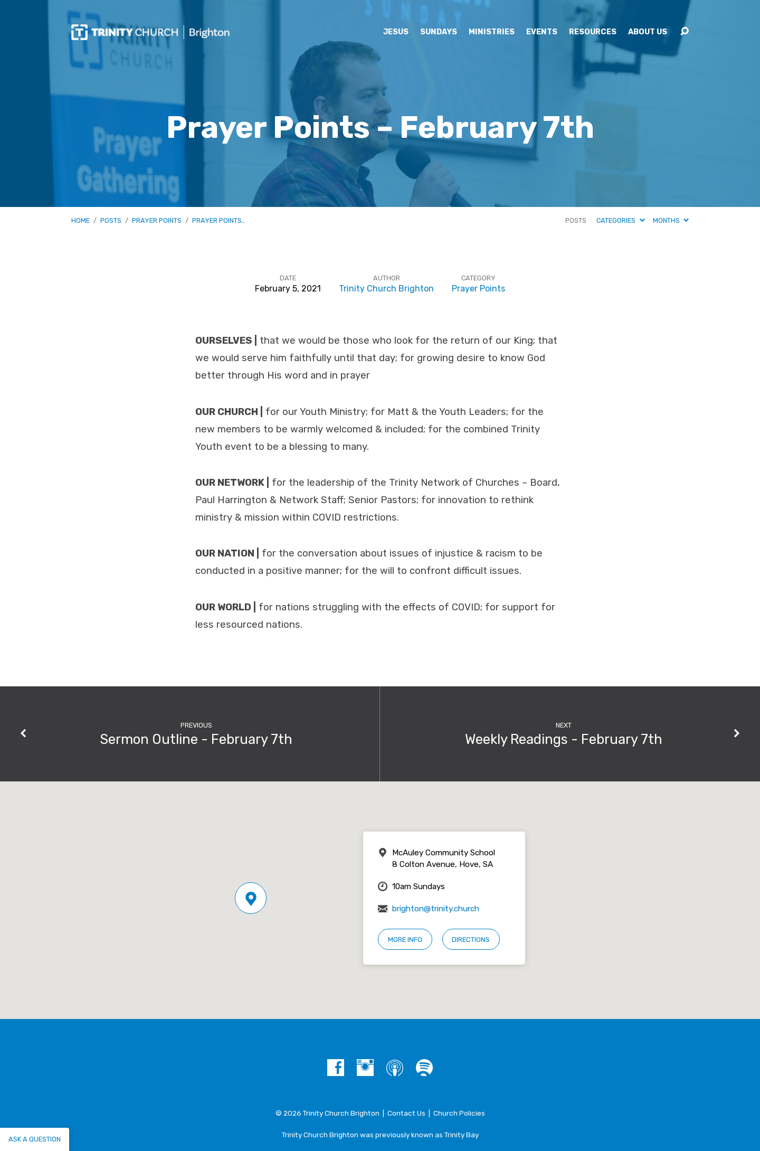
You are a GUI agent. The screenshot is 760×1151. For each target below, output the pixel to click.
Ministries (492, 32)
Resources (592, 32)
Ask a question (34, 1139)
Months (671, 220)
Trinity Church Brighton (386, 289)
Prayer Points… (218, 220)
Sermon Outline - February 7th (196, 739)
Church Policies (459, 1113)
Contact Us (406, 1113)
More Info (405, 940)
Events (541, 32)
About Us (647, 32)
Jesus (395, 32)
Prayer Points (157, 220)
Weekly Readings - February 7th (563, 739)
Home (80, 220)
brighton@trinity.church (435, 908)
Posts (110, 220)
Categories (620, 220)
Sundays (438, 32)
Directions (471, 940)
